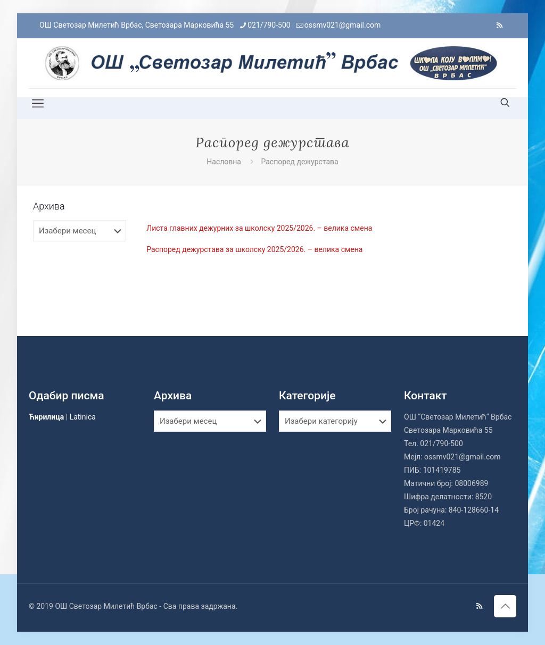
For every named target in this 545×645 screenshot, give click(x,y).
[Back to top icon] (505, 606)
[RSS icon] (499, 25)
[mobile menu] (38, 104)
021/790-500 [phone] (268, 25)
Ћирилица (46, 417)
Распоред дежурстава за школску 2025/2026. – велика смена (254, 249)
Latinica (83, 417)
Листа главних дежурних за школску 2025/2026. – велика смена (259, 228)
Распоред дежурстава (299, 161)
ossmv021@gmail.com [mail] (342, 25)
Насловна (224, 161)
